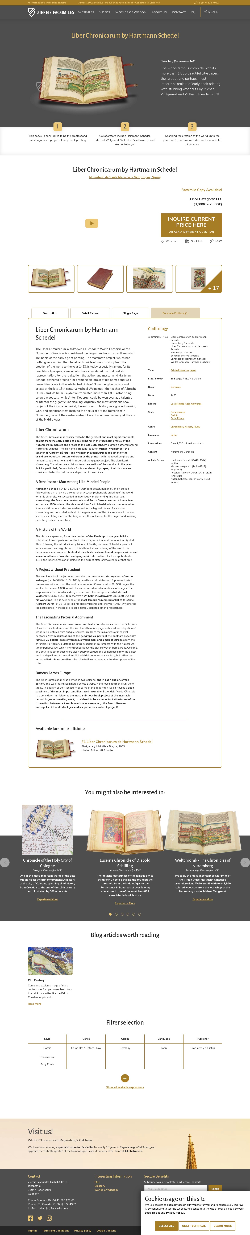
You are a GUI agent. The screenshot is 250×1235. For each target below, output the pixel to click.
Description (50, 313)
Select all (166, 1226)
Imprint (32, 1230)
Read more (34, 1004)
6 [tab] (140, 915)
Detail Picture (90, 313)
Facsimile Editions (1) (175, 313)
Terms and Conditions (55, 1230)
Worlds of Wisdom (130, 12)
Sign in (211, 12)
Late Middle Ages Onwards (186, 403)
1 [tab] (111, 915)
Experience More (47, 899)
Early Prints (177, 418)
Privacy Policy (174, 1212)
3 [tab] (122, 915)
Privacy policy (82, 1230)
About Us (159, 12)
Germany (176, 387)
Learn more (223, 1226)
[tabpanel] (125, 854)
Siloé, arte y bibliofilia (202, 1048)
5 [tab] (134, 915)
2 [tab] (117, 915)
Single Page (130, 313)
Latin (174, 435)
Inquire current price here (191, 224)
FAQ (97, 1182)
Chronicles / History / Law (185, 426)
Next (242, 862)
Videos (104, 12)
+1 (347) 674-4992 (206, 2)
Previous (8, 862)
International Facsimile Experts (47, 2)
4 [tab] (128, 915)
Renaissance (178, 412)
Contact (179, 12)
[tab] (56, 749)
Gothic (174, 415)
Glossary (99, 1186)
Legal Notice (152, 1212)
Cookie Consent (106, 1230)
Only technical (194, 1226)
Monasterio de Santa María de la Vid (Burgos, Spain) (125, 177)
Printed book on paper (183, 370)
